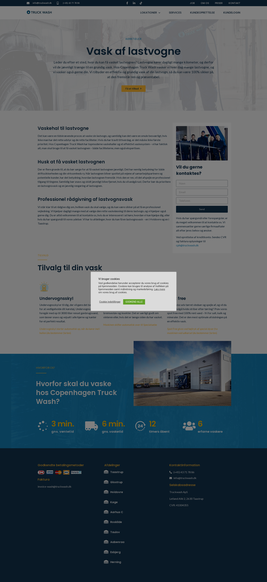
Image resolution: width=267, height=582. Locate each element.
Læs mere (159, 289)
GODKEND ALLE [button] (134, 301)
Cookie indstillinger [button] (110, 301)
